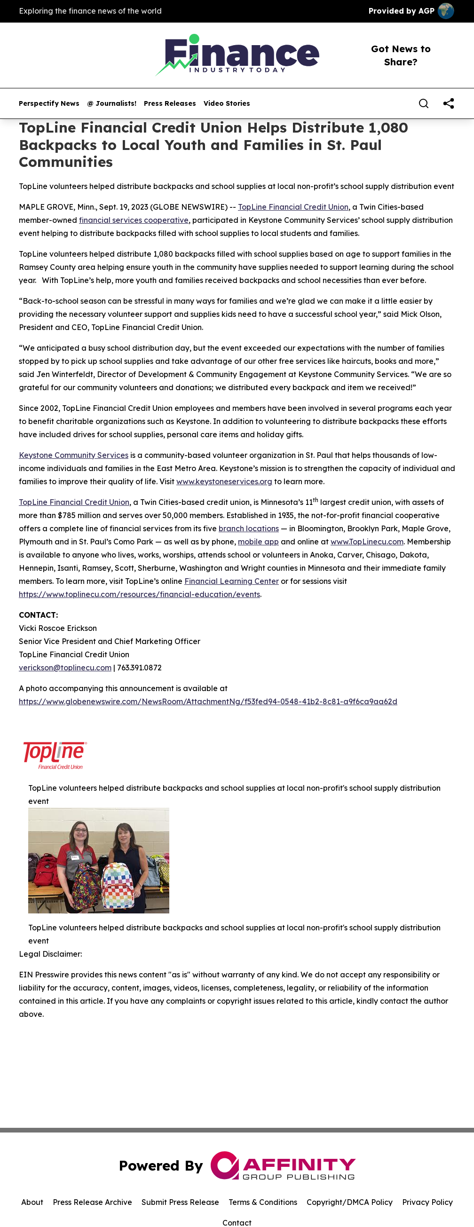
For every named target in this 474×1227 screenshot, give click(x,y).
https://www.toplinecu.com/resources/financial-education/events (139, 594)
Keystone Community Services (73, 455)
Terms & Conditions (263, 1202)
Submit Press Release (180, 1202)
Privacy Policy (427, 1202)
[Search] (423, 103)
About (32, 1202)
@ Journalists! (111, 104)
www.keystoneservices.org (224, 481)
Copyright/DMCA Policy (350, 1202)
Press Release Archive (92, 1202)
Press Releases (170, 104)
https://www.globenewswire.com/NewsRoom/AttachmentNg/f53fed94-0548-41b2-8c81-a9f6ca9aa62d (208, 701)
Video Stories (227, 104)
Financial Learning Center (231, 581)
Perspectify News (49, 104)
